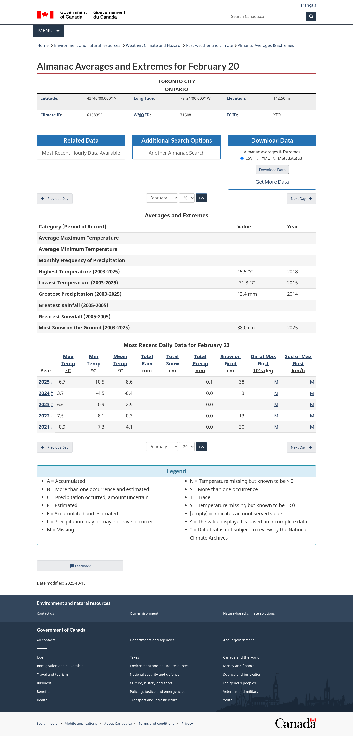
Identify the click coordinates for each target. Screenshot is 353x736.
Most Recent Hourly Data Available (81, 152)
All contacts (46, 640)
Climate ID (50, 115)
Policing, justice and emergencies (157, 691)
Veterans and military (240, 691)
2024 (44, 393)
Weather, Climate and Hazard (153, 45)
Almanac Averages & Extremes (266, 45)
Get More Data (272, 181)
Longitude (144, 98)
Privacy (187, 723)
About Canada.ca (118, 723)
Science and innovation (242, 674)
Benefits (43, 691)
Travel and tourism (52, 674)
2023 (44, 404)
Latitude (48, 98)
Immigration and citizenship (60, 665)
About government (238, 640)
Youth (228, 700)
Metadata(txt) (288, 158)
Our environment (144, 613)
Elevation (236, 98)
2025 (44, 382)
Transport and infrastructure (153, 700)
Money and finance (239, 665)
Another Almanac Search (177, 152)
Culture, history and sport (151, 683)
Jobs (40, 657)
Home (43, 45)
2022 (44, 415)
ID (142, 115)
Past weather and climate (209, 45)
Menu (49, 30)
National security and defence (154, 674)
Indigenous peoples (239, 683)
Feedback (85, 567)
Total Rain (147, 360)
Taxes (134, 657)
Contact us (45, 613)
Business (44, 683)
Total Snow (172, 360)
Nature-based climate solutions (249, 613)
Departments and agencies (152, 640)
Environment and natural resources (87, 45)
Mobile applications (81, 723)
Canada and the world (241, 657)
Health (42, 700)
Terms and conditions (156, 723)
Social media (47, 723)
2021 (44, 426)
